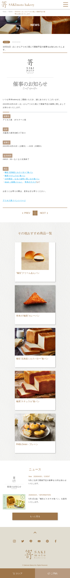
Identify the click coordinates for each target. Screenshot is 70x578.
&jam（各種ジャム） (14, 182)
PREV (27, 213)
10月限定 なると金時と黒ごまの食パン (22, 179)
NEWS (11, 11)
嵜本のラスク (30, 182)
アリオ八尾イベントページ (14, 200)
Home (4, 11)
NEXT (43, 213)
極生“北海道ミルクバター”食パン (19, 172)
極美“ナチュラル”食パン (15, 176)
